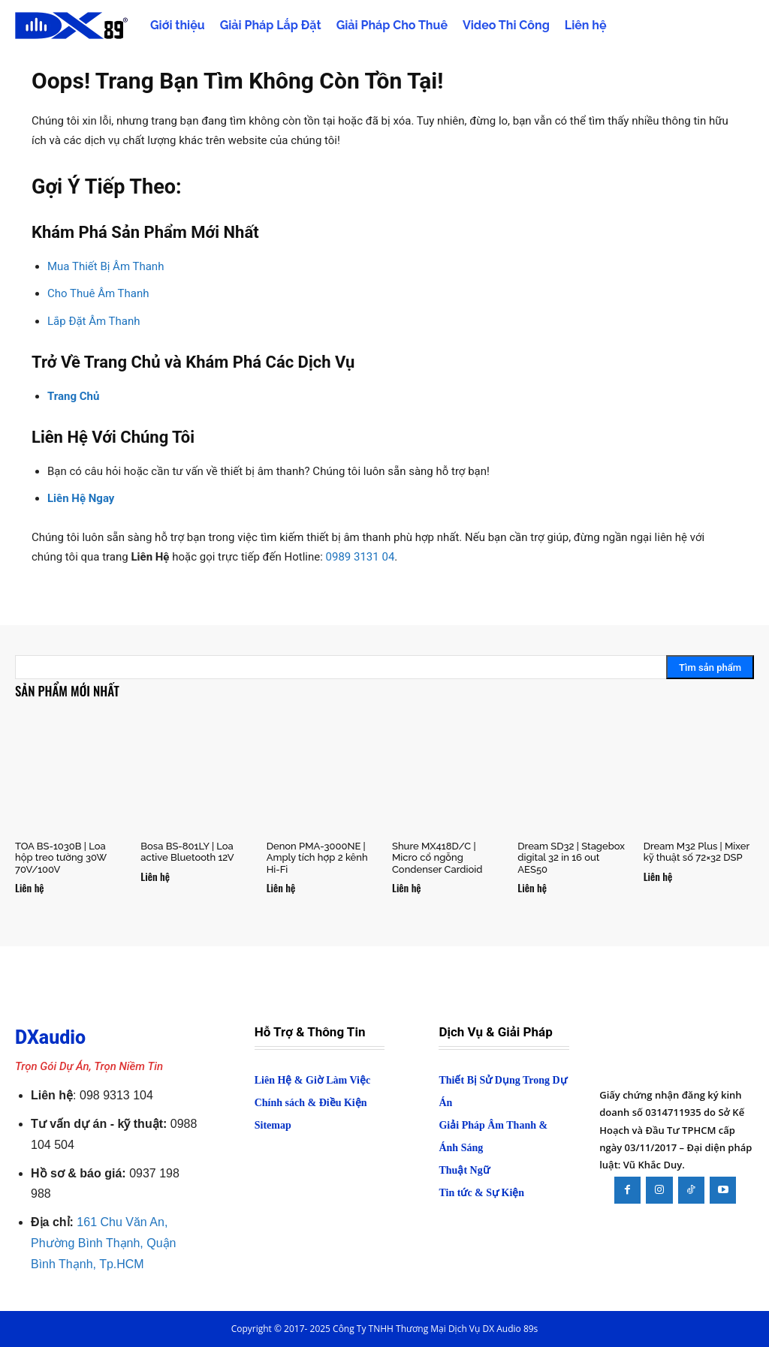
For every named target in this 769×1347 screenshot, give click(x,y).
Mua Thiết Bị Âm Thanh (105, 266)
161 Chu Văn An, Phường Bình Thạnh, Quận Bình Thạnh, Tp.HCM (103, 1243)
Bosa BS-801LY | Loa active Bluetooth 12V (187, 852)
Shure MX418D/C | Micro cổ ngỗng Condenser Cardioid (437, 857)
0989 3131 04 (360, 557)
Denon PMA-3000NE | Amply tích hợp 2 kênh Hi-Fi (317, 857)
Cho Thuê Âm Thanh (98, 293)
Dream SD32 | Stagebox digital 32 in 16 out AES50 (571, 857)
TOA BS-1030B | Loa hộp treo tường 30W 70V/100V (61, 857)
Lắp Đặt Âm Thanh (93, 321)
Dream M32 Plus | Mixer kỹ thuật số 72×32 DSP (696, 852)
